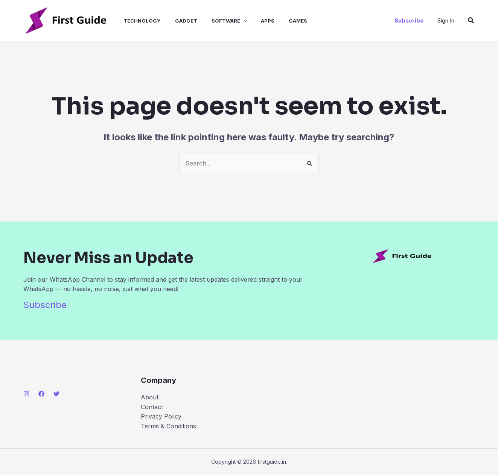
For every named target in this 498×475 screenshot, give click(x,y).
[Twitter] (56, 394)
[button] (409, 20)
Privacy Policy (161, 416)
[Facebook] (41, 394)
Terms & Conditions (168, 426)
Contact (152, 407)
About (149, 397)
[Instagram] (26, 394)
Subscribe (45, 304)
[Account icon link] (445, 21)
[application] (233, 20)
